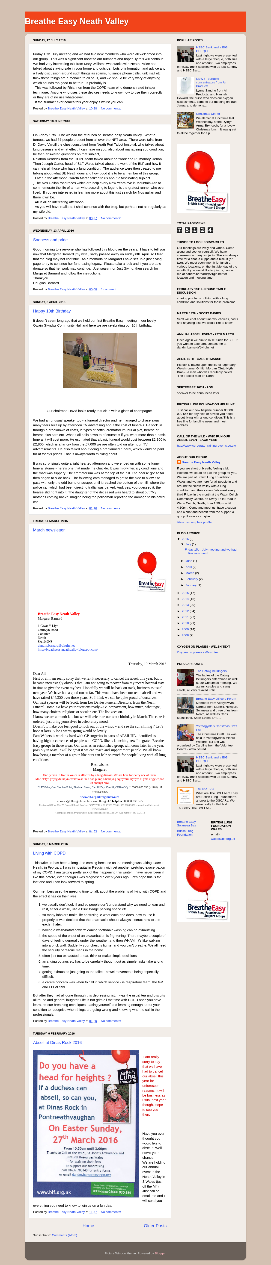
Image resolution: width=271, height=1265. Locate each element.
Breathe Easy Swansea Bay (186, 823)
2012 (186, 611)
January (192, 585)
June (189, 561)
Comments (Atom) (64, 1235)
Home (88, 1225)
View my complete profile (194, 522)
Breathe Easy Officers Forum (216, 698)
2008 (186, 635)
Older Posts (155, 1225)
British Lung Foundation (185, 832)
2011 (186, 617)
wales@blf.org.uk (223, 838)
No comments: (111, 108)
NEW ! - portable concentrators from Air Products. (211, 82)
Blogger (160, 1253)
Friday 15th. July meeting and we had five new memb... (210, 551)
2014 (186, 599)
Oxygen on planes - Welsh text (198, 652)
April (189, 567)
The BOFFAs (205, 788)
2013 (186, 605)
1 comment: (109, 289)
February (192, 579)
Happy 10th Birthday (52, 311)
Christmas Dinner (208, 113)
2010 (186, 623)
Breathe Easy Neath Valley (201, 462)
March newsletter (49, 530)
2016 (186, 539)
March (190, 573)
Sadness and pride (50, 240)
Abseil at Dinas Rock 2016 (57, 1042)
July (189, 544)
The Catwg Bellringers (211, 671)
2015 (186, 593)
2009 (186, 629)
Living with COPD (49, 853)
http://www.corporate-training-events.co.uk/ (206, 445)
